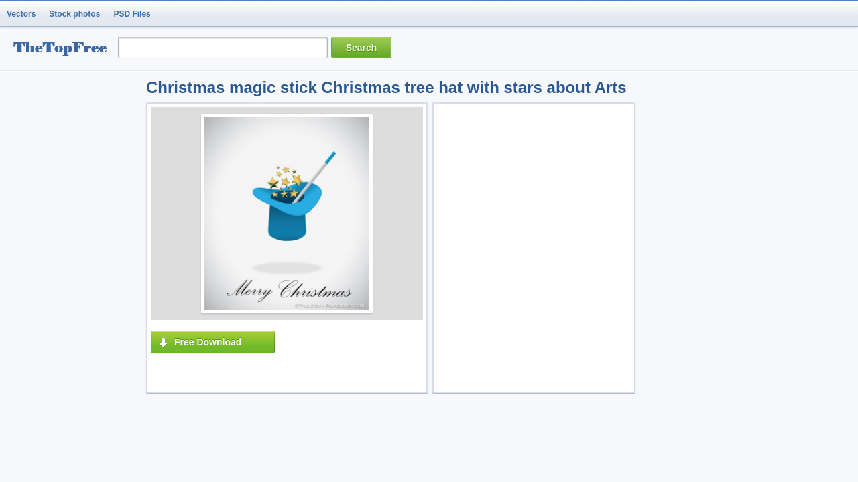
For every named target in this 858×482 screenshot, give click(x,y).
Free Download (207, 342)
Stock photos (74, 14)
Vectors (21, 14)
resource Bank (63, 49)
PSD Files (131, 14)
